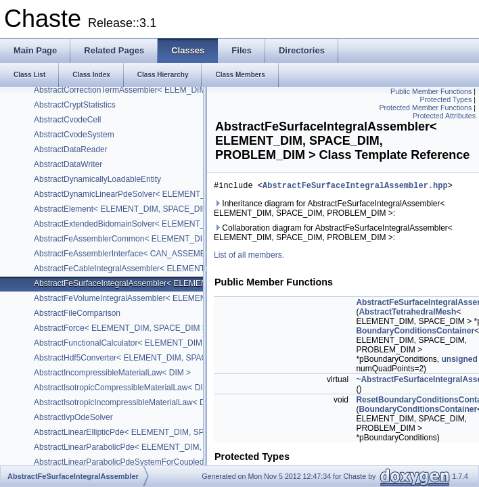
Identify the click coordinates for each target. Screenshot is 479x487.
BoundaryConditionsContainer (415, 333)
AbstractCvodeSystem (74, 134)
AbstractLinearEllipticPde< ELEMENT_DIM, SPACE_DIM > (140, 432)
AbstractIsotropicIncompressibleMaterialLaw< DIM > (127, 402)
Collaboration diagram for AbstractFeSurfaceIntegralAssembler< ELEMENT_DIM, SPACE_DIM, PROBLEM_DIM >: (333, 234)
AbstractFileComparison (77, 313)
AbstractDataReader (71, 149)
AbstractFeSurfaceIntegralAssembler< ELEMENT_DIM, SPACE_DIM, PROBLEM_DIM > (193, 283)
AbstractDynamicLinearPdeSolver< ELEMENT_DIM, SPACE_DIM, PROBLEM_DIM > (188, 194)
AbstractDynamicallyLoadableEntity (97, 179)
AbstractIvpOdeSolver (73, 417)
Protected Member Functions (425, 107)
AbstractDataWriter (68, 164)
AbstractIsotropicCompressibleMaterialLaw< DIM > (125, 387)
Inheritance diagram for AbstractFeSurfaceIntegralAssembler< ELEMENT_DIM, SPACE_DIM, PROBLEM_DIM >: (329, 210)
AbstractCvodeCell (67, 119)
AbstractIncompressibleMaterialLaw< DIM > (112, 372)
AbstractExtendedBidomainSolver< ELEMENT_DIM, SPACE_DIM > (155, 224)
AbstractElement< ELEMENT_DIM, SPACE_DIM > (125, 209)
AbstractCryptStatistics (75, 105)
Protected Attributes (444, 116)
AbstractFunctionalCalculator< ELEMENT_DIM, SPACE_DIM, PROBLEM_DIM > (179, 343)
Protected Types (445, 99)
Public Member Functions (431, 91)
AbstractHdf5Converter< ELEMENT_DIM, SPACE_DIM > (136, 358)
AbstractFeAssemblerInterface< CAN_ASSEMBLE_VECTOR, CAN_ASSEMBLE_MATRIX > (199, 253)
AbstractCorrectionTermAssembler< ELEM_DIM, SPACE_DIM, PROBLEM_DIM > (180, 90)
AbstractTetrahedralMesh (407, 314)
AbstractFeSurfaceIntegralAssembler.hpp (355, 187)
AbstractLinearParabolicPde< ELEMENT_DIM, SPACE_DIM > (145, 447)
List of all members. (249, 257)
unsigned (459, 361)
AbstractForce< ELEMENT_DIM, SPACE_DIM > (120, 328)
